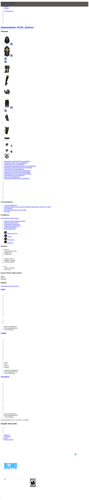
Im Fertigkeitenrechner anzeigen (10, 218)
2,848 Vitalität (8, 208)
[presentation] (7, 6)
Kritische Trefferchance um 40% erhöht (15, 210)
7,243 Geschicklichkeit (10, 205)
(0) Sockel (7, 211)
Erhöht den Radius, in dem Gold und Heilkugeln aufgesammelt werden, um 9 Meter (27, 207)
